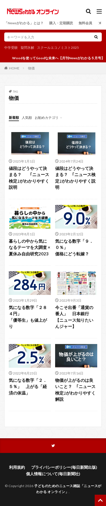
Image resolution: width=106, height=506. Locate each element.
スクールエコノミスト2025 (58, 47)
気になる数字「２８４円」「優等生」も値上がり (28, 317)
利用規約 (17, 467)
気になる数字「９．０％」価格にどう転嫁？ (74, 247)
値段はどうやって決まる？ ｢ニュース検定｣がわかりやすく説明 (29, 178)
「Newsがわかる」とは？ (24, 23)
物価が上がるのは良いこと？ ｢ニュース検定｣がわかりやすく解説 (75, 390)
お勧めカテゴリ (47, 117)
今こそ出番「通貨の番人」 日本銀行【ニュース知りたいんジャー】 (74, 317)
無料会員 (85, 23)
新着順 (14, 117)
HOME (14, 68)
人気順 (27, 117)
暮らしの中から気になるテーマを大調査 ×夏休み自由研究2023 (29, 247)
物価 (31, 68)
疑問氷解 (27, 47)
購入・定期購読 (61, 23)
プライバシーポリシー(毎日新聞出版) (64, 467)
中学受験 (11, 47)
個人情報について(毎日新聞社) (53, 473)
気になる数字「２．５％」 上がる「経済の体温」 (28, 386)
